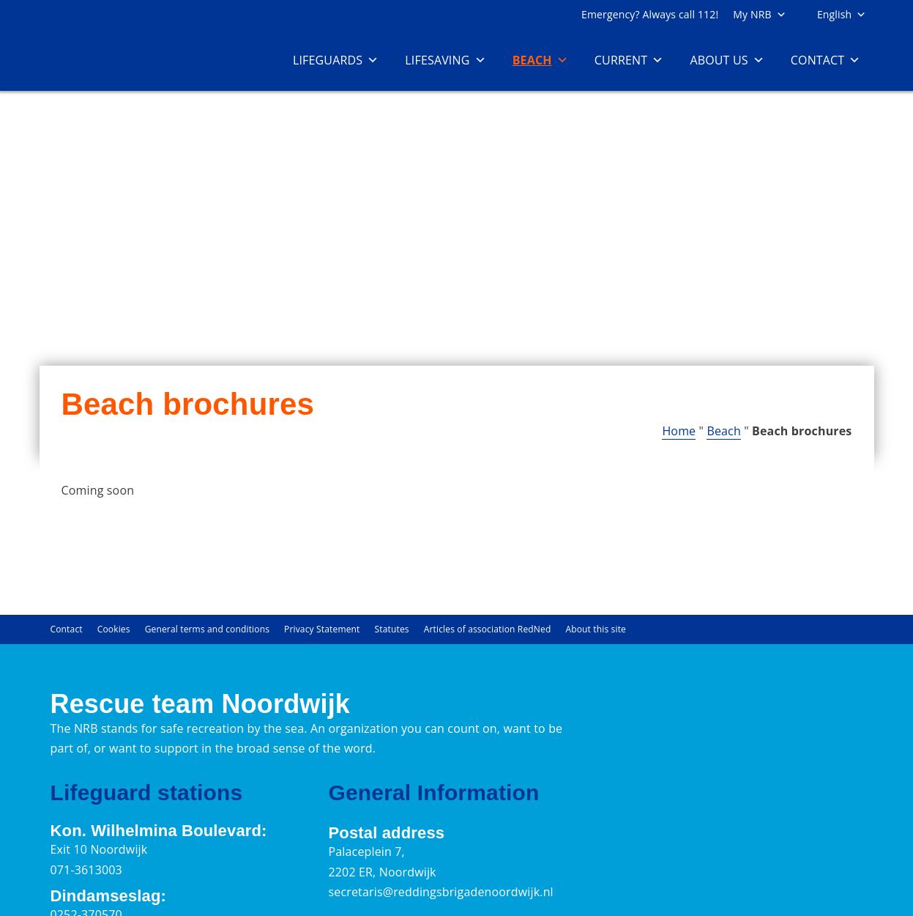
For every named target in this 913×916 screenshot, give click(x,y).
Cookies (113, 629)
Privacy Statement (321, 629)
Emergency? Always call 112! (649, 14)
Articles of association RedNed (487, 629)
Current (629, 60)
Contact (826, 60)
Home (679, 431)
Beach (540, 60)
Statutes (392, 629)
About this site (595, 629)
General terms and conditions (207, 629)
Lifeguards (336, 60)
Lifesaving (445, 60)
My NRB (759, 14)
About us (727, 60)
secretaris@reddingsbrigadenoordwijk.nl (440, 892)
